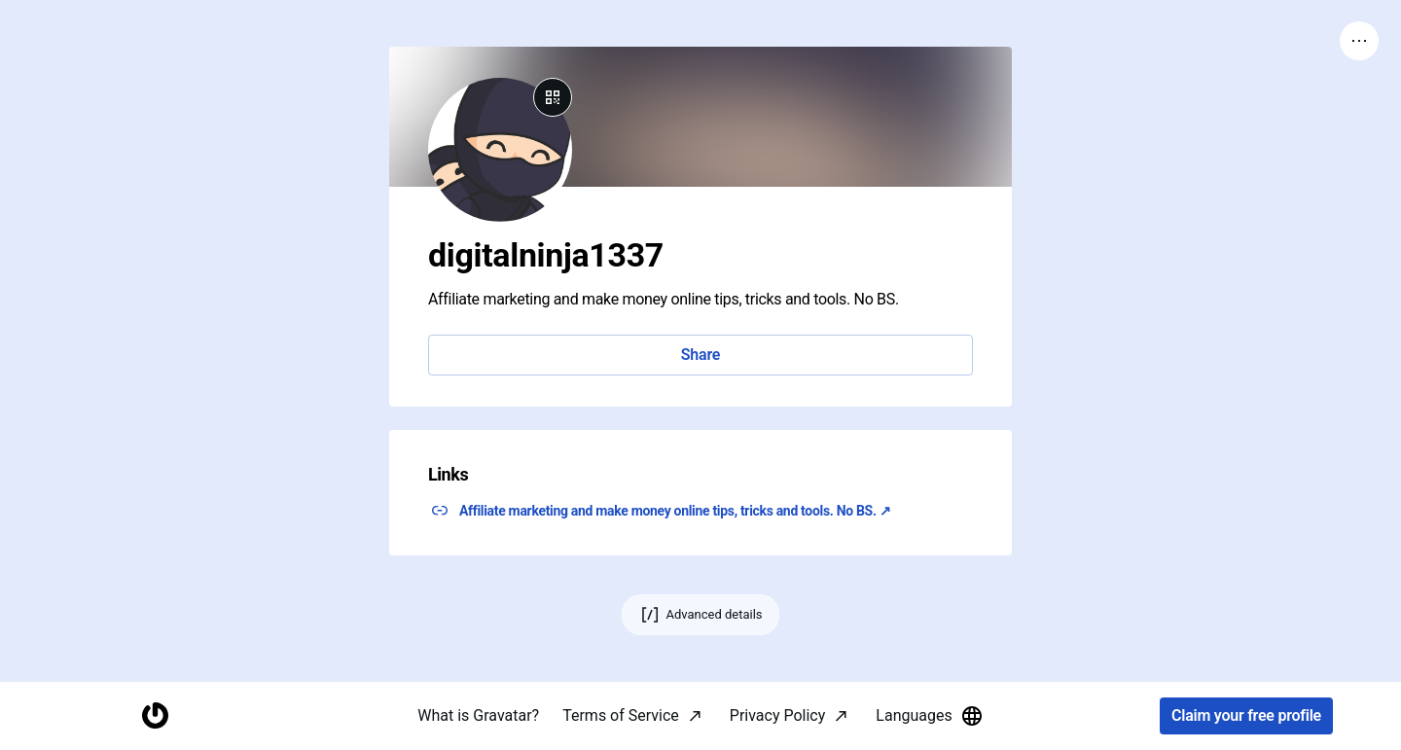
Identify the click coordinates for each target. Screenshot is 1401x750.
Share (700, 354)
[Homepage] (154, 716)
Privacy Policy (778, 715)
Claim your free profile (1246, 716)
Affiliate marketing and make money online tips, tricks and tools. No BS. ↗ (674, 510)
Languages (929, 716)
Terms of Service (620, 715)
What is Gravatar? (478, 715)
